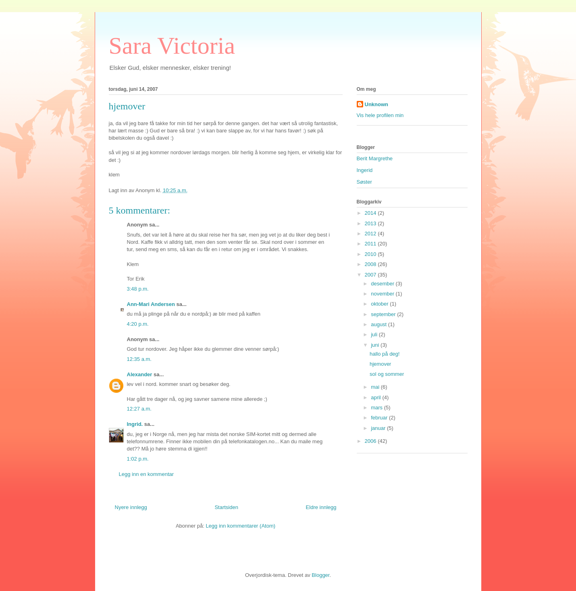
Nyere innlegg (131, 507)
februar (380, 418)
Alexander (139, 374)
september (384, 314)
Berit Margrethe (375, 158)
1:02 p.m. (138, 459)
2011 (371, 244)
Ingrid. (135, 424)
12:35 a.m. (139, 359)
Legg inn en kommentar (146, 474)
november (383, 294)
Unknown (377, 104)
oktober (380, 304)
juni (376, 345)
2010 (371, 254)
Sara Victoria (172, 45)
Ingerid (365, 170)
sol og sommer (387, 374)
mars (377, 407)
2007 (371, 275)
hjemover (380, 364)
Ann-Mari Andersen (151, 304)
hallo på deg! (384, 354)
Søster (364, 182)
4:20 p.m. (138, 324)
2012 (371, 234)
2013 (371, 223)
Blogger (320, 575)
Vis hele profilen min (380, 115)
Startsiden (226, 507)
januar (379, 428)
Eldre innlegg (321, 507)
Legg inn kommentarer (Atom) (240, 526)
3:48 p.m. (138, 289)
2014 (371, 213)
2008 (371, 264)
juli (375, 334)
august (379, 324)
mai (376, 387)
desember (383, 284)
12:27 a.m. (139, 409)
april (376, 397)
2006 (371, 441)
